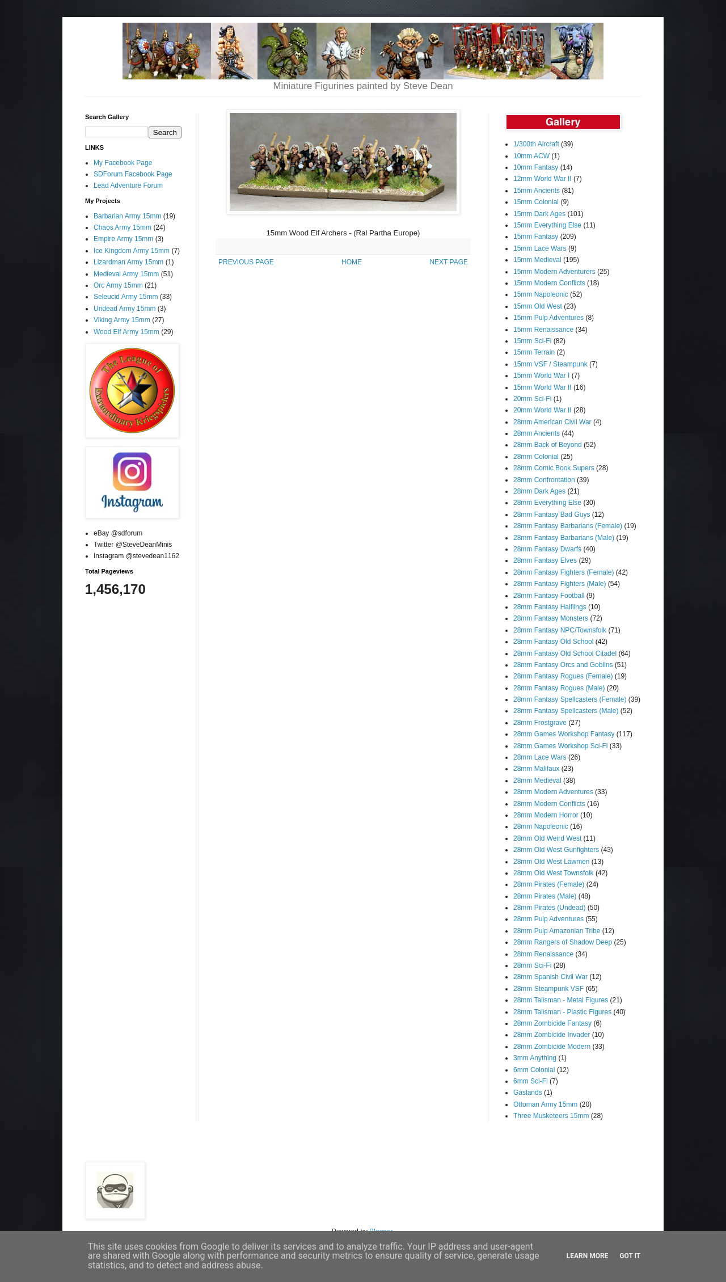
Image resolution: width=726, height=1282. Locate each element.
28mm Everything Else (547, 503)
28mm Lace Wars (540, 757)
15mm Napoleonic (540, 294)
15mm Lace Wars (540, 248)
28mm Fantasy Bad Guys (551, 514)
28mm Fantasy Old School (553, 642)
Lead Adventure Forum (128, 185)
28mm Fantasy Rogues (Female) (563, 676)
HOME (351, 262)
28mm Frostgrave (540, 723)
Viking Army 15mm (122, 320)
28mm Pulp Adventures (548, 919)
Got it (629, 1256)
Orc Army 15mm (118, 285)
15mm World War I (541, 375)
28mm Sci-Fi (532, 965)
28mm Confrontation (544, 480)
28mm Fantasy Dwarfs (547, 549)
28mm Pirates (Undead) (549, 908)
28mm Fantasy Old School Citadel (565, 653)
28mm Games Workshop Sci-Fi (560, 746)
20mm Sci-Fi (532, 399)
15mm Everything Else (547, 225)
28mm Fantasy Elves (545, 560)
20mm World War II (542, 410)
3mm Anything (534, 1058)
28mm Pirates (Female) (548, 884)
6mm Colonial (534, 1070)
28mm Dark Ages (539, 491)
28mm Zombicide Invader (551, 1035)
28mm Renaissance (543, 954)
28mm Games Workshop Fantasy (564, 734)
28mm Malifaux (536, 769)
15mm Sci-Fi (532, 341)
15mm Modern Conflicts (549, 283)
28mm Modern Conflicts (549, 804)
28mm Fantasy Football (548, 596)
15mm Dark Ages (539, 214)
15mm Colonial (536, 202)
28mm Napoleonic (540, 826)
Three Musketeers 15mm (551, 1116)
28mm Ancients (536, 433)
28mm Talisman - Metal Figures (560, 1000)
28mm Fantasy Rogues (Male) (559, 688)
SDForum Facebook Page (133, 174)
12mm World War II (542, 179)
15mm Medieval (537, 260)
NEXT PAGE (448, 262)
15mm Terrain (534, 352)
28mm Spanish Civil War (550, 977)
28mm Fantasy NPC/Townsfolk (559, 630)
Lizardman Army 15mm (128, 262)
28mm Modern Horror (546, 815)
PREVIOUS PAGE (246, 262)
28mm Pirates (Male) (544, 896)
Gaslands (527, 1093)
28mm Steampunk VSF (548, 989)
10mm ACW (531, 156)
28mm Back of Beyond (547, 445)
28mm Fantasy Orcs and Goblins (563, 665)
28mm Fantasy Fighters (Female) (563, 572)
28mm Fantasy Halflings (549, 607)
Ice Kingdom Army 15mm (132, 251)
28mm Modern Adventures (553, 792)
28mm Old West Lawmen (551, 862)
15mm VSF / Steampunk (550, 364)
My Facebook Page (123, 163)
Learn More (588, 1256)
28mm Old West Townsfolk (553, 873)
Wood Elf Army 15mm (126, 332)
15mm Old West (537, 306)
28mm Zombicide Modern (551, 1047)
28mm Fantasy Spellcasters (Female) (569, 699)
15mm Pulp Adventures (548, 318)
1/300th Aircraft (536, 144)
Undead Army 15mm (124, 309)
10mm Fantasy (535, 167)
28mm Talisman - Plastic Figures (562, 1012)
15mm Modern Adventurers (554, 272)
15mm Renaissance (543, 330)
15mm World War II (542, 387)
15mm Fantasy (535, 237)
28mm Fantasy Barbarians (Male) (563, 538)
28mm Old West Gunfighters (556, 850)
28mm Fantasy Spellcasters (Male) (565, 711)
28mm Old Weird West (547, 838)
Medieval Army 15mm (126, 274)
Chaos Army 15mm (122, 227)
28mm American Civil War (552, 422)
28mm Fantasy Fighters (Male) (559, 584)
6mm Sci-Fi (530, 1081)
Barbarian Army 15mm (127, 216)
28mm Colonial (536, 457)
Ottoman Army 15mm (545, 1104)
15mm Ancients (536, 191)
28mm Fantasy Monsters (550, 618)
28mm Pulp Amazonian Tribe (556, 931)
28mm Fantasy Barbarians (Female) (567, 526)
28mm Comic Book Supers (553, 468)
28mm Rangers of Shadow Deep (562, 942)
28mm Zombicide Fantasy (552, 1023)
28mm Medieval (537, 781)
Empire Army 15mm (123, 239)
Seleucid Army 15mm (126, 297)
